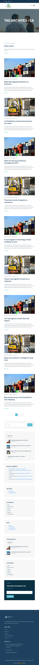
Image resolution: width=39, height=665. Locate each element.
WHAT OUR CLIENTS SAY (9, 635)
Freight (8, 508)
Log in (10, 525)
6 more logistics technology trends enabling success (17, 240)
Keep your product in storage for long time (18, 359)
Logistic (9, 510)
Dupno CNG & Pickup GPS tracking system (23, 479)
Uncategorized (10, 514)
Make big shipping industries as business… (16, 83)
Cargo (8, 505)
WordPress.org (12, 529)
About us (6, 631)
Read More (6, 53)
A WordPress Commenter (14, 469)
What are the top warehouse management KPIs (15, 162)
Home (6, 629)
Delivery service (10, 506)
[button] (34, 5)
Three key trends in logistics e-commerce (16, 201)
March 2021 (11, 491)
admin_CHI (13, 43)
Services (6, 633)
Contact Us (7, 637)
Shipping (9, 512)
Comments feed (12, 528)
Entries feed (11, 526)
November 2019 (12, 492)
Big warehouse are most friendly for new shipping (18, 398)
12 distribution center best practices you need (18, 122)
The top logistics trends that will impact (16, 319)
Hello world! (9, 46)
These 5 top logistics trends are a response (17, 280)
